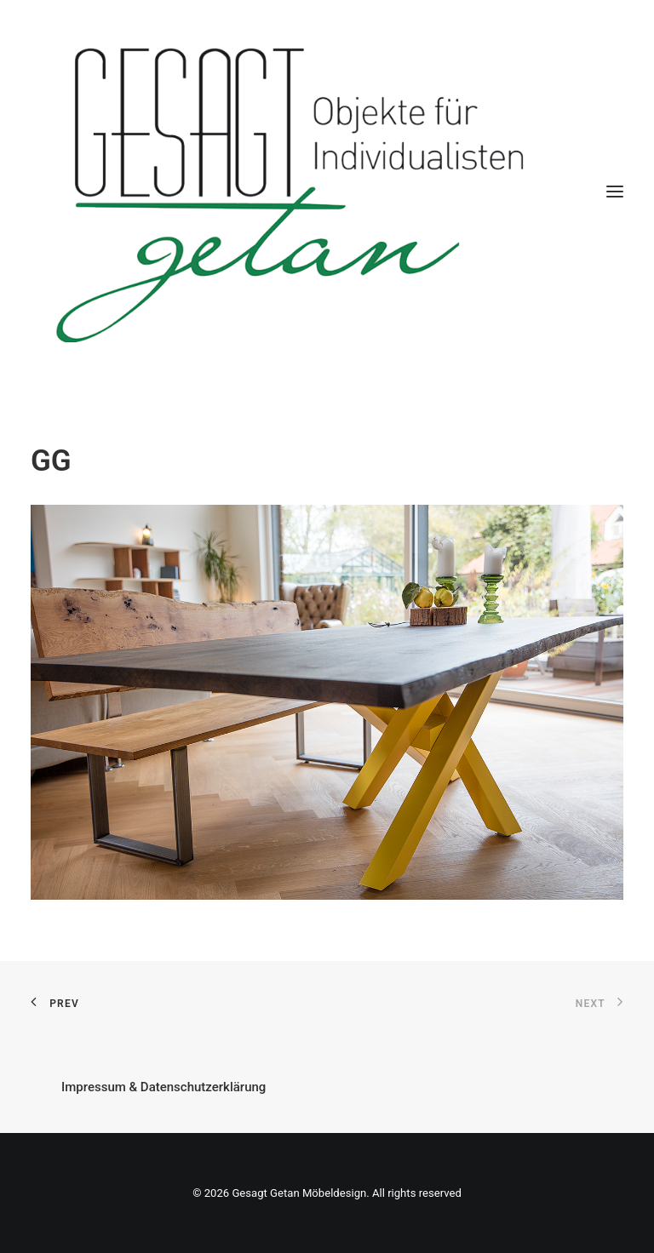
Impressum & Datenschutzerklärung (163, 1087)
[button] (615, 191)
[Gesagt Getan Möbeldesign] (327, 191)
